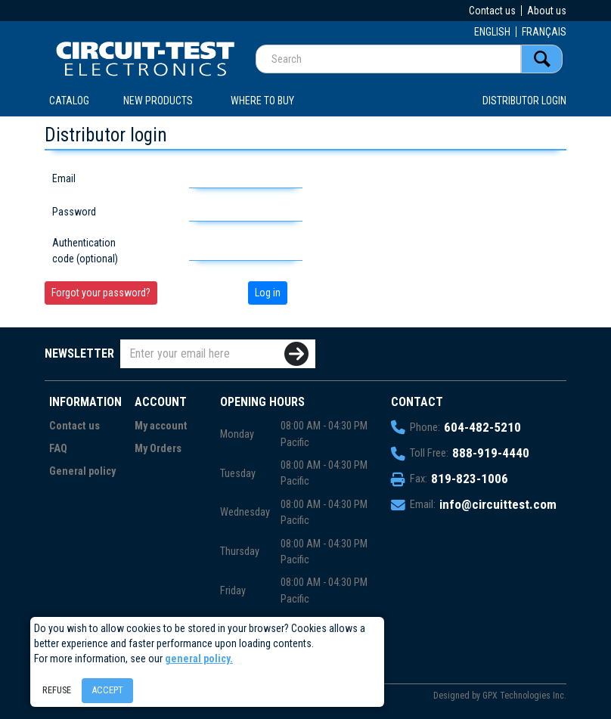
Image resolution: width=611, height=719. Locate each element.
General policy (82, 471)
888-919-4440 (490, 452)
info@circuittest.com (498, 504)
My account (161, 426)
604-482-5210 (482, 427)
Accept (107, 690)
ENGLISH (492, 32)
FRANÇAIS (544, 32)
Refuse (56, 690)
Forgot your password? (100, 293)
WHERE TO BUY (262, 101)
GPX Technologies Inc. (524, 695)
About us (546, 11)
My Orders (158, 448)
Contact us (492, 11)
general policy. (199, 658)
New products (158, 101)
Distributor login (524, 101)
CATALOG (69, 101)
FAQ (58, 448)
